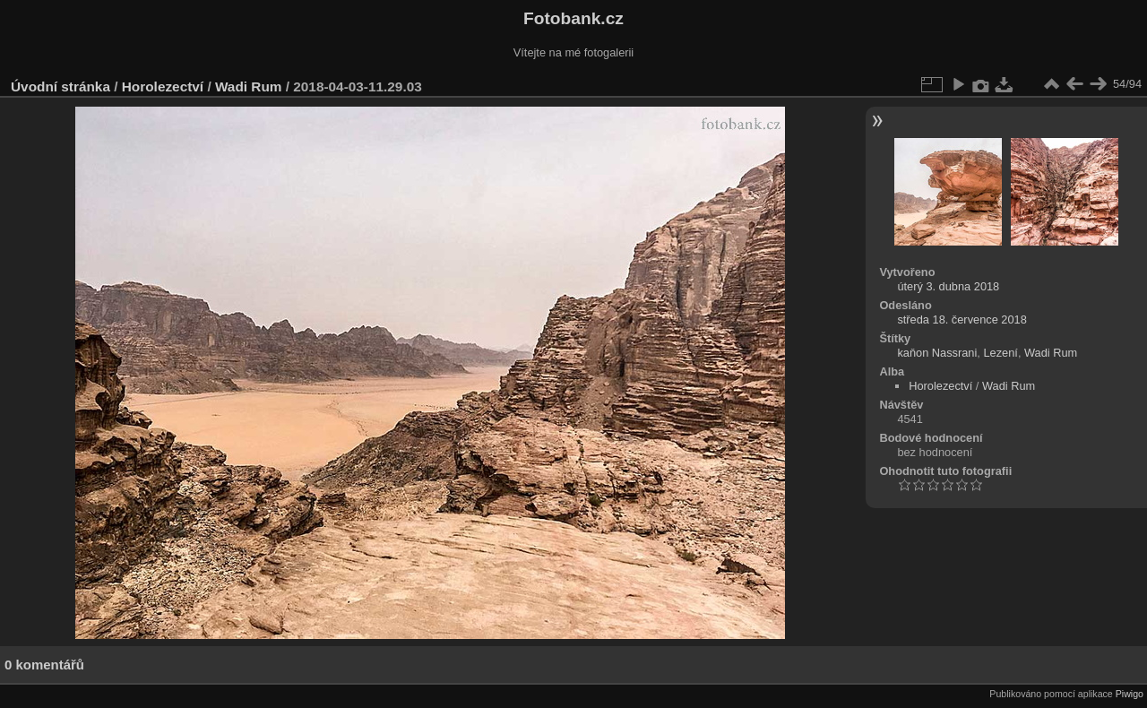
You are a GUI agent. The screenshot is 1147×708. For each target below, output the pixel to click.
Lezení (1000, 352)
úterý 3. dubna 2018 (948, 286)
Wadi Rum (248, 86)
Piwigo (1129, 693)
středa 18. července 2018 (961, 319)
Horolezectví (162, 86)
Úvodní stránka (60, 86)
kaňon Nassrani (937, 352)
